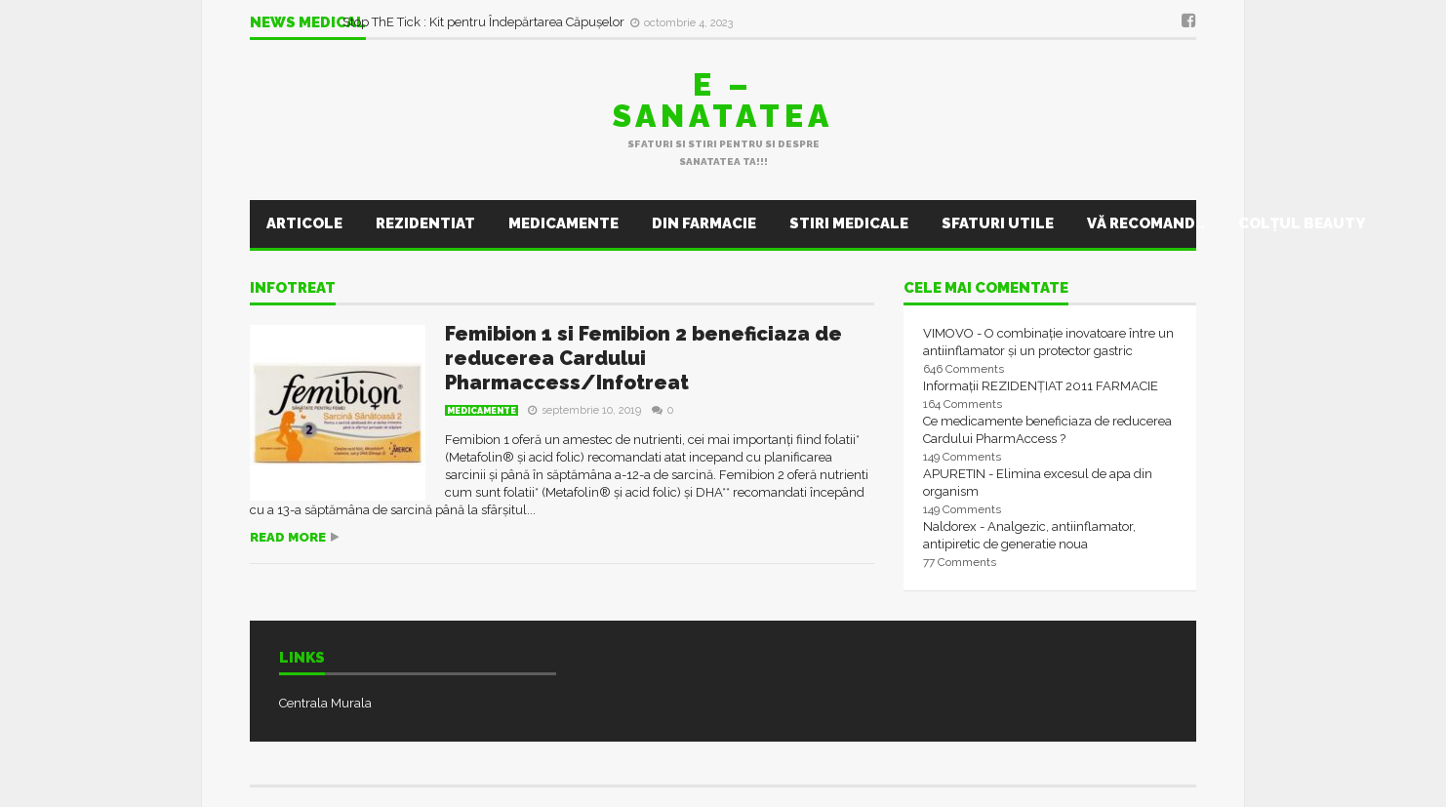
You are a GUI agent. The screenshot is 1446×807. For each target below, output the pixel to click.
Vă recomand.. (1146, 223)
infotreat (293, 289)
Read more (288, 537)
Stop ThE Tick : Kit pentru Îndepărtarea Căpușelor (484, 22)
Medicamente (563, 223)
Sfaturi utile (998, 223)
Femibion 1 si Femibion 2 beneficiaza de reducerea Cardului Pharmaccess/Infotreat (643, 358)
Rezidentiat (425, 223)
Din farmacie (704, 223)
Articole (304, 223)
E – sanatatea (723, 100)
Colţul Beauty (1301, 223)
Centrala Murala (325, 703)
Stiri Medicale (848, 223)
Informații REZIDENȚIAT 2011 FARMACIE (1040, 386)
